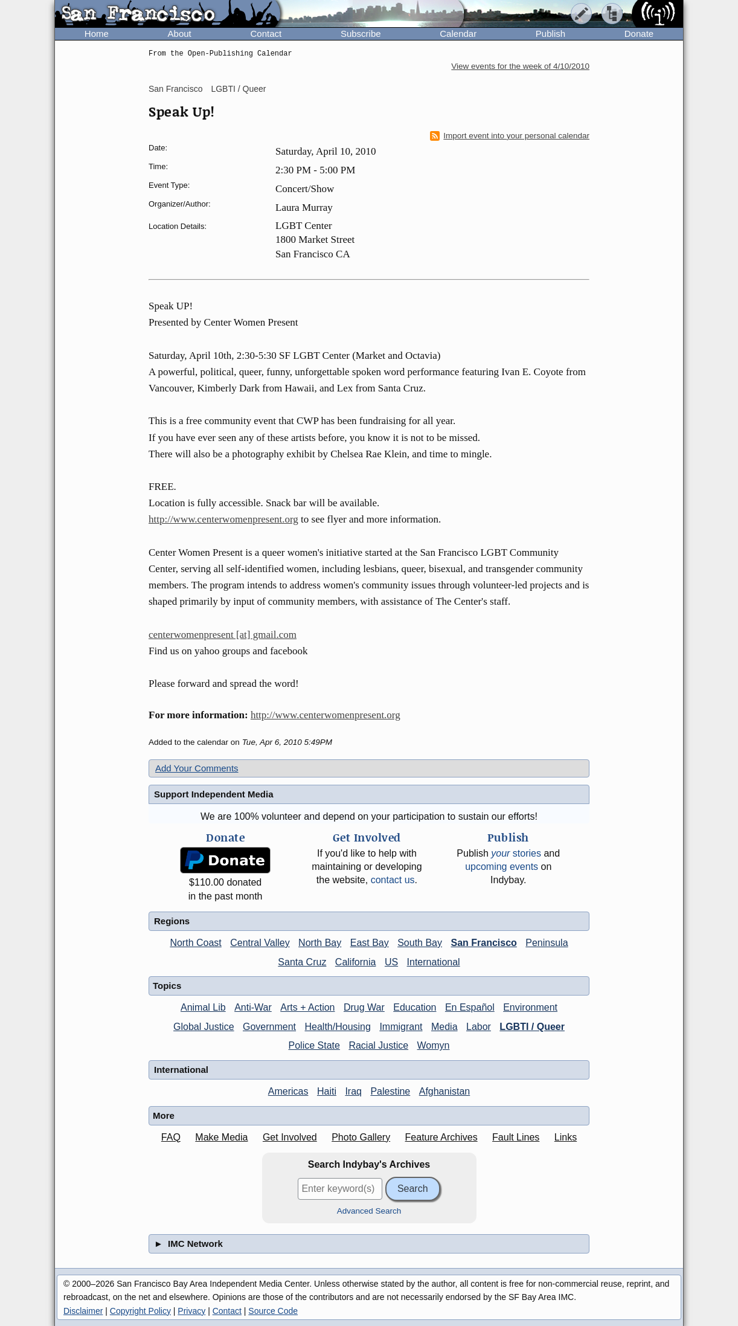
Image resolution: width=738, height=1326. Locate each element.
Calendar (458, 33)
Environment (530, 1007)
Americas (288, 1091)
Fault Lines (515, 1137)
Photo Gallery (361, 1137)
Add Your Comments (197, 768)
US (391, 962)
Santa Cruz (302, 962)
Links (565, 1137)
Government (269, 1027)
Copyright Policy (140, 1311)
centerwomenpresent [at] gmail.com (223, 634)
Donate (638, 33)
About (179, 33)
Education (414, 1007)
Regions (172, 921)
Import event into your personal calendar (509, 136)
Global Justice (203, 1027)
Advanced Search (369, 1210)
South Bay (419, 943)
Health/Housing (338, 1027)
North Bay (319, 943)
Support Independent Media (214, 794)
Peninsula (546, 943)
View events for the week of (520, 66)
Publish (550, 33)
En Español (470, 1007)
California (355, 962)
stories (516, 853)
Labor (478, 1027)
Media (444, 1027)
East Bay (369, 943)
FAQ (171, 1137)
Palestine (390, 1091)
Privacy (191, 1311)
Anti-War (253, 1007)
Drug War (364, 1007)
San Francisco (175, 89)
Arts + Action (307, 1007)
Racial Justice (378, 1045)
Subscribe (361, 33)
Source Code (273, 1311)
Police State (314, 1045)
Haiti (326, 1091)
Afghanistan (444, 1091)
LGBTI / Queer (238, 89)
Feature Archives (441, 1137)
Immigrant (400, 1027)
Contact (265, 33)
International (433, 962)
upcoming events (501, 866)
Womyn (433, 1045)
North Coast (195, 943)
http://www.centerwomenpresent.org (223, 519)
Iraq (353, 1091)
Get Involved (290, 1137)
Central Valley (259, 943)
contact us (393, 880)
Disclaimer (83, 1311)
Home (97, 33)
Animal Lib (203, 1007)
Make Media (221, 1137)
